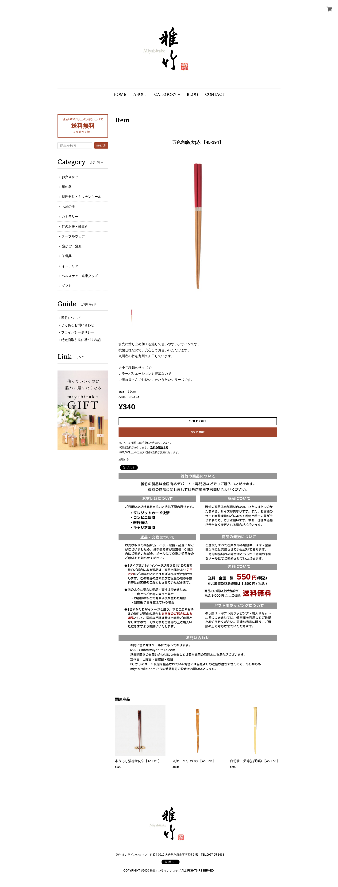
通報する (124, 459)
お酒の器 (68, 206)
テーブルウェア (73, 236)
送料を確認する (159, 447)
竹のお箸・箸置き (75, 226)
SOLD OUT (198, 432)
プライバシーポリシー (77, 332)
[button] (167, 95)
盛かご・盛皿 (71, 246)
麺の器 (67, 187)
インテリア (70, 266)
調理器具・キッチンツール (81, 196)
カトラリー (70, 216)
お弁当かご (70, 177)
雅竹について (71, 318)
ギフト (67, 286)
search (101, 145)
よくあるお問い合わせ (77, 325)
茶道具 (67, 256)
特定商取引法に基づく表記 (81, 340)
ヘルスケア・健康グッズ (80, 276)
